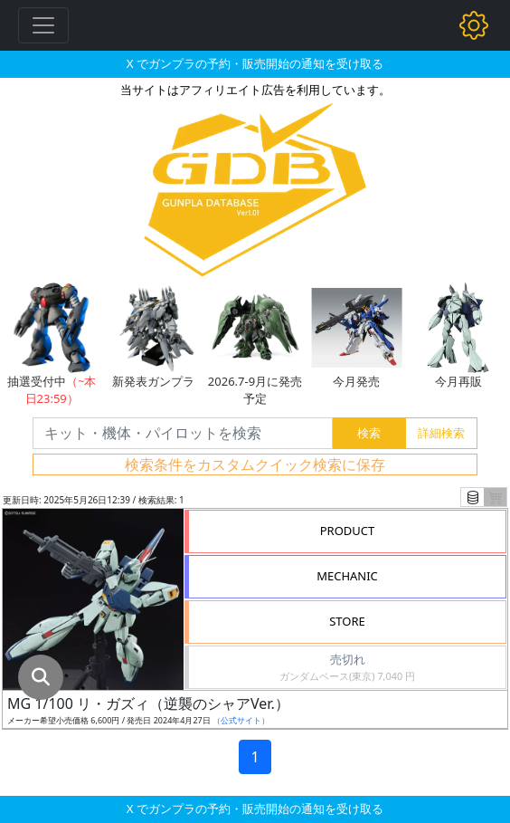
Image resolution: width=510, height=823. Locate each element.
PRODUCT (347, 530)
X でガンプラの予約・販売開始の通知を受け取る (255, 63)
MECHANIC (347, 576)
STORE (347, 621)
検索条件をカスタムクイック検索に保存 (255, 464)
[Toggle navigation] (43, 25)
